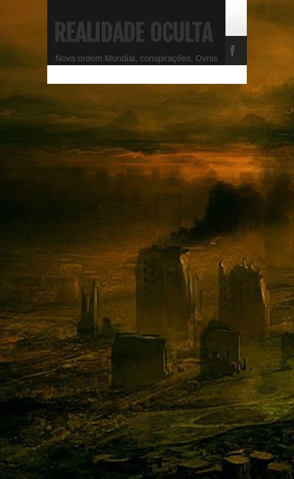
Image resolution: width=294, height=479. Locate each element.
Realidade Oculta (133, 33)
